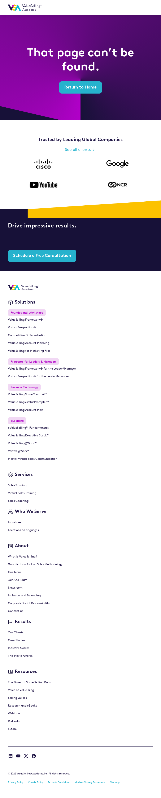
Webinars (14, 713)
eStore (12, 729)
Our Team (14, 572)
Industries (14, 522)
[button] (148, 7)
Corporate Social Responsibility (28, 603)
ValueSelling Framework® (25, 319)
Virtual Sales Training (22, 493)
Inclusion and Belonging (24, 595)
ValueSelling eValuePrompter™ (28, 402)
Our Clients (15, 632)
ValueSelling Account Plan (25, 410)
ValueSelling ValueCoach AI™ (27, 394)
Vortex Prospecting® (22, 327)
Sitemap (114, 782)
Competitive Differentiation (27, 335)
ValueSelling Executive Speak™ (28, 435)
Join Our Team (17, 580)
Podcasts (13, 721)
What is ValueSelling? (22, 556)
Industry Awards (18, 648)
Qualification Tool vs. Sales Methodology (35, 564)
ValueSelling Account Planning (28, 343)
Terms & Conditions (59, 782)
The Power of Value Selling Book (29, 682)
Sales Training (17, 485)
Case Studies (16, 640)
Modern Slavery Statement (90, 782)
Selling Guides (17, 698)
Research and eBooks (22, 705)
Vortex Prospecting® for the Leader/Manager (38, 376)
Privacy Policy (15, 782)
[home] (25, 7)
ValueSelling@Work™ (22, 443)
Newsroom (15, 587)
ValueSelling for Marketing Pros (29, 351)
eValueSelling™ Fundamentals (28, 427)
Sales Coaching (18, 501)
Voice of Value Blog (21, 690)
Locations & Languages (23, 530)
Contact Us (15, 611)
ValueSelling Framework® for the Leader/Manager (42, 368)
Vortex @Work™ (19, 451)
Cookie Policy (35, 782)
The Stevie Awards (20, 656)
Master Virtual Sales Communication (32, 459)
